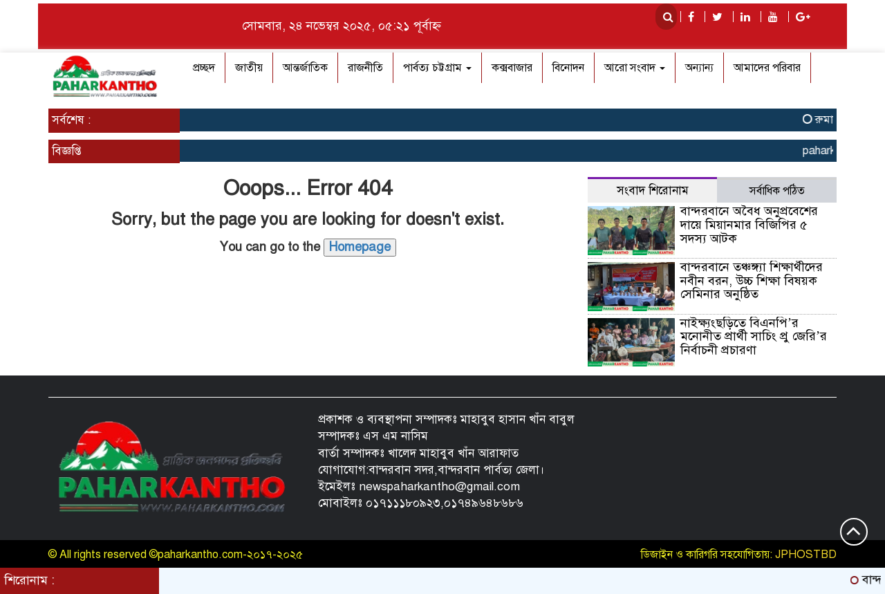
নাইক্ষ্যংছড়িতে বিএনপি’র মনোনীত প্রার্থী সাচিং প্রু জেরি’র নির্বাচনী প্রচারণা (753, 336)
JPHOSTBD (806, 554)
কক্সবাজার (512, 68)
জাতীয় (249, 68)
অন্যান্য (699, 68)
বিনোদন (568, 68)
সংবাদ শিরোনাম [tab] (653, 190)
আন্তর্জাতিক (305, 68)
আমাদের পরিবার (767, 68)
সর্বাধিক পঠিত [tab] (777, 191)
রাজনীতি (365, 68)
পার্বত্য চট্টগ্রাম (437, 68)
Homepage (360, 246)
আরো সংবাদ (634, 68)
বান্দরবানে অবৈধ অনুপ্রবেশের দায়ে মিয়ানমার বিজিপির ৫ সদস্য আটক (749, 224)
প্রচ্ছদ (204, 68)
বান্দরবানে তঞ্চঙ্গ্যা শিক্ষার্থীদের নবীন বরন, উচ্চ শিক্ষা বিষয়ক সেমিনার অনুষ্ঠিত (751, 280)
